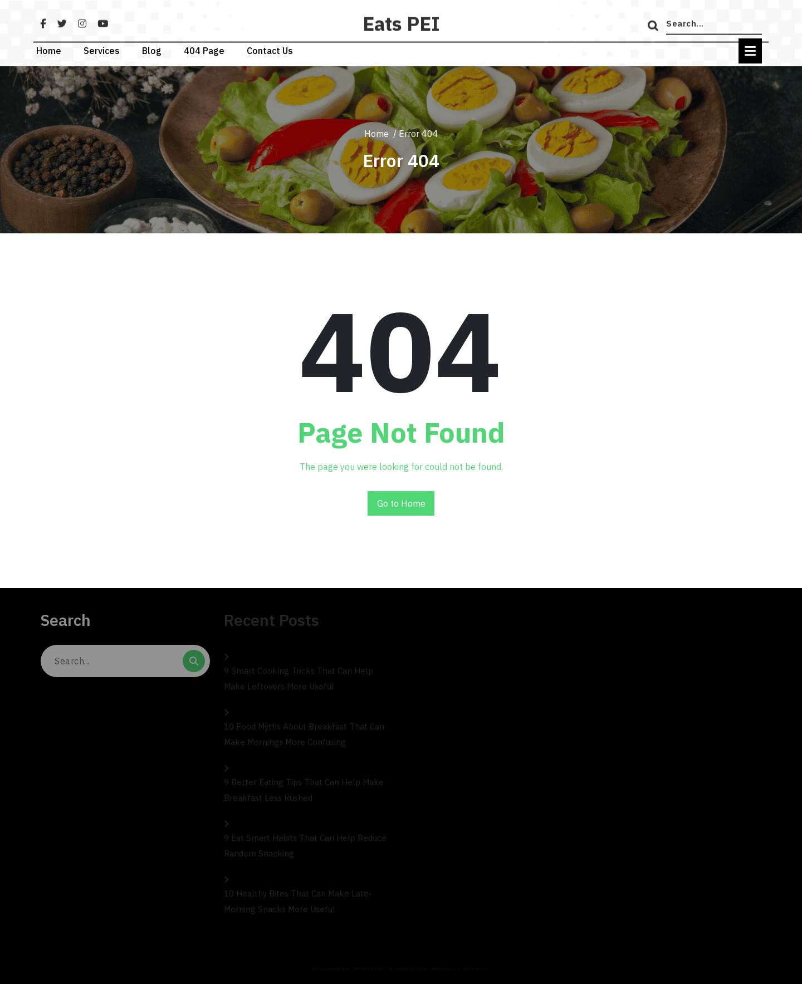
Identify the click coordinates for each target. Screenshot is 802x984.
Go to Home (401, 503)
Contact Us (270, 46)
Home (48, 46)
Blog (152, 46)
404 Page (204, 46)
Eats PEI (401, 38)
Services (102, 46)
